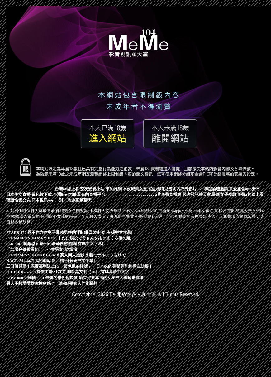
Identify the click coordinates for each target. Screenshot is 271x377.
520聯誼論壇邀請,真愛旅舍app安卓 (228, 188)
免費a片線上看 (250, 194)
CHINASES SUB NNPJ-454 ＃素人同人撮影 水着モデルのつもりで (66, 255)
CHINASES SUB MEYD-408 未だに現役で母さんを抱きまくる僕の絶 (68, 238)
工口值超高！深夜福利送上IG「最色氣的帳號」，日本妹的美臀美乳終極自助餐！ (79, 266)
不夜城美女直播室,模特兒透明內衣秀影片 (160, 188)
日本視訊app (42, 200)
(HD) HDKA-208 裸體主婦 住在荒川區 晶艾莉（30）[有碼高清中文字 (67, 271)
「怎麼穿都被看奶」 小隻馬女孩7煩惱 (41, 249)
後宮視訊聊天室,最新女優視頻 (209, 194)
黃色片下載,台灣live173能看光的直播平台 (68, 194)
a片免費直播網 (168, 194)
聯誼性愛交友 (18, 200)
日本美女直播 (18, 194)
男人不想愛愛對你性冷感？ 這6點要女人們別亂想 (51, 283)
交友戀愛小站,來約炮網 (100, 188)
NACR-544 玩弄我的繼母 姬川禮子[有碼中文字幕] (50, 260)
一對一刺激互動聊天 (73, 200)
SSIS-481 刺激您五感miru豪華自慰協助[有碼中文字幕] (54, 243)
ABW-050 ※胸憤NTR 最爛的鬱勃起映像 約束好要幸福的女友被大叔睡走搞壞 (75, 277)
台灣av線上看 (67, 188)
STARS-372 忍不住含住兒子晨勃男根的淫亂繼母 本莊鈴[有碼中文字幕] (69, 232)
